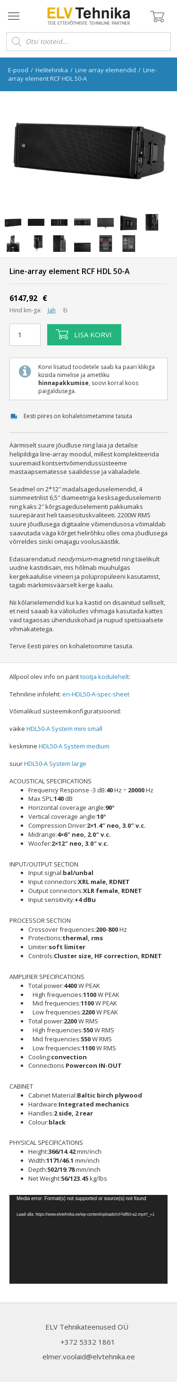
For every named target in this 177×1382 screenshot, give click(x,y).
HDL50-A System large (55, 763)
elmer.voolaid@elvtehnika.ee (88, 1356)
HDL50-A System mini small (64, 728)
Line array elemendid (105, 70)
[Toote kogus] (25, 334)
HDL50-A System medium (74, 746)
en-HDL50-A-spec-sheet (95, 694)
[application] (88, 1239)
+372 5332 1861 (87, 1342)
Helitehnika (51, 70)
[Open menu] (14, 16)
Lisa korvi (84, 334)
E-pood (18, 70)
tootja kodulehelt (104, 676)
